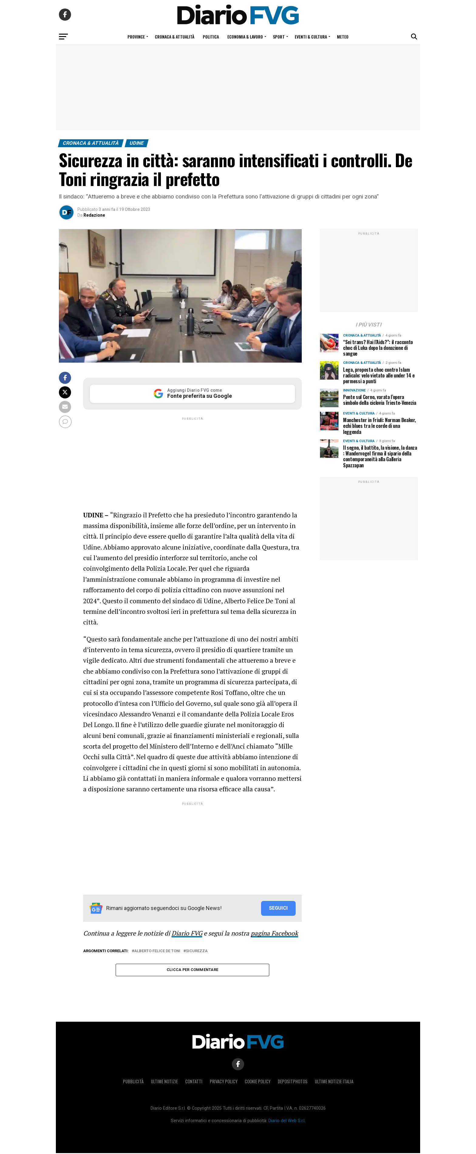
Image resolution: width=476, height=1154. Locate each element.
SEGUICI (278, 908)
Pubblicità (133, 1082)
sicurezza (197, 951)
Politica (211, 36)
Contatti (193, 1082)
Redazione (94, 215)
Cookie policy (257, 1082)
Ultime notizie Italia (334, 1082)
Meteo (342, 36)
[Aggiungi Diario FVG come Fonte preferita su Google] (192, 393)
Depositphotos (293, 1082)
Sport (279, 36)
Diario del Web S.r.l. (286, 1121)
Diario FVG (187, 933)
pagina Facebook (274, 933)
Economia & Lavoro (245, 36)
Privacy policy (223, 1082)
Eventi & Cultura (311, 36)
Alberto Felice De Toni (157, 951)
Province (136, 36)
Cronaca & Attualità (174, 36)
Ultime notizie (164, 1082)
